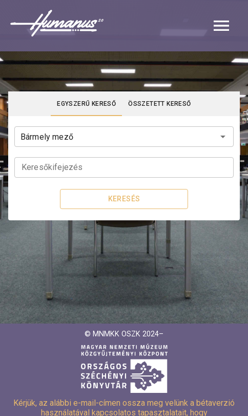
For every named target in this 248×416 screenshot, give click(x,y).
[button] (124, 25)
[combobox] (124, 135)
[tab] (86, 103)
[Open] (223, 136)
